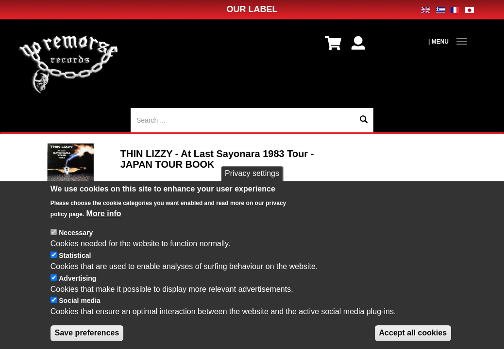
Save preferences (87, 335)
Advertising (77, 280)
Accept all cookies (413, 335)
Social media (80, 303)
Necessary (76, 235)
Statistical (75, 257)
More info (103, 215)
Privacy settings (252, 176)
